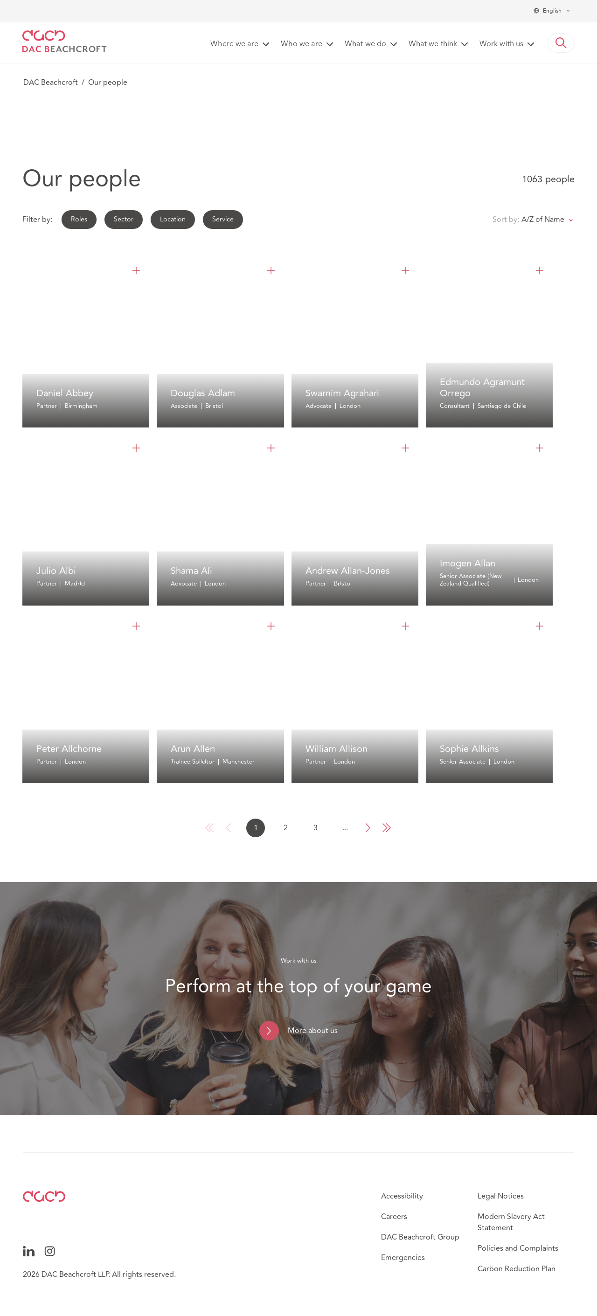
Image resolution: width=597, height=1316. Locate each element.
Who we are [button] (301, 44)
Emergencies (403, 1257)
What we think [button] (433, 44)
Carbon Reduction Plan (516, 1269)
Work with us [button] (501, 44)
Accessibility (402, 1196)
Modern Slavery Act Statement (511, 1222)
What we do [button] (365, 44)
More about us (313, 1030)
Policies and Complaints (518, 1248)
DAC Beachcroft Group (420, 1237)
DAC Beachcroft (50, 82)
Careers (394, 1216)
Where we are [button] (234, 44)
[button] (561, 43)
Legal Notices (501, 1196)
